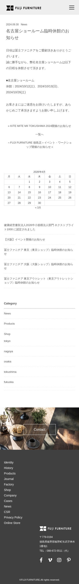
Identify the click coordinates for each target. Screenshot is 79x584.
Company (10, 495)
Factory (9, 484)
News (24, 24)
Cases (8, 501)
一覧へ (39, 134)
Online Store (12, 523)
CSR (7, 512)
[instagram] (59, 560)
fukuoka (9, 382)
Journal (9, 479)
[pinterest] (68, 560)
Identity (8, 462)
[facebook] (41, 560)
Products (9, 323)
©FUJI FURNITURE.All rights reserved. (39, 580)
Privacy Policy (13, 517)
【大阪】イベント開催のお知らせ (24, 239)
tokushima (10, 371)
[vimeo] (49, 560)
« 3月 (38, 207)
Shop (7, 334)
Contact (39, 429)
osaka (7, 361)
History (8, 468)
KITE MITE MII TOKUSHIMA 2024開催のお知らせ (40, 125)
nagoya (8, 351)
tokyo (7, 341)
